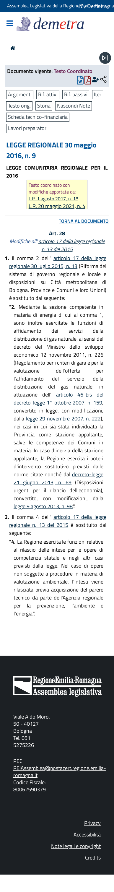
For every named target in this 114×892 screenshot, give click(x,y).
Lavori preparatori (28, 128)
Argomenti (20, 94)
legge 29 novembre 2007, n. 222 (63, 419)
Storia (44, 106)
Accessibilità (87, 835)
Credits (93, 858)
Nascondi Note (73, 106)
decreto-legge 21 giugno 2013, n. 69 (58, 478)
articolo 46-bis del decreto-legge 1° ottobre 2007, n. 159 (58, 399)
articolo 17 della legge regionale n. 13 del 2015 (71, 245)
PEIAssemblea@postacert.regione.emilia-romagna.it (59, 771)
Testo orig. (19, 106)
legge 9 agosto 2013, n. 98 (43, 506)
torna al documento (84, 221)
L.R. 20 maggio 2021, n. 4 (57, 206)
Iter (97, 94)
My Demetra (93, 6)
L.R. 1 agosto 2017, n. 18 (53, 198)
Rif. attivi (48, 94)
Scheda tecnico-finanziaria (38, 117)
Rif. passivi (75, 94)
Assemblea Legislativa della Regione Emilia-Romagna (60, 5)
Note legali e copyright (76, 846)
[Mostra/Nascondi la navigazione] (9, 24)
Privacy (92, 823)
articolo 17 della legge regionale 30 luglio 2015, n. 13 (57, 262)
